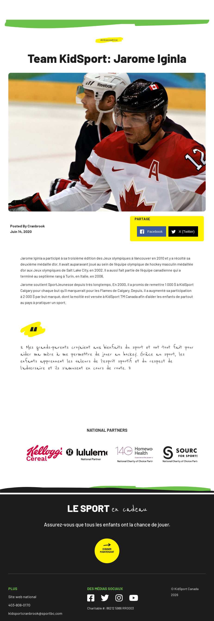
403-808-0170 (19, 605)
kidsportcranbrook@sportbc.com (35, 613)
